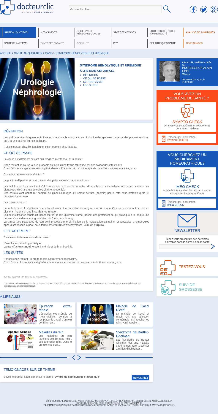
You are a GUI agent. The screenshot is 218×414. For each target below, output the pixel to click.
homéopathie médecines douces (88, 32)
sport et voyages (124, 32)
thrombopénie (64, 246)
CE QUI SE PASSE (94, 78)
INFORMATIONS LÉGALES (55, 405)
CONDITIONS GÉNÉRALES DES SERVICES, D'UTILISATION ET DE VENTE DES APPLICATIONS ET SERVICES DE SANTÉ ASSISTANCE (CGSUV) (109, 401)
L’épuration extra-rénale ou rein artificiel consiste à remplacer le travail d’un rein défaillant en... (38, 314)
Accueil (5, 53)
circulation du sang (78, 208)
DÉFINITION (90, 75)
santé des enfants (52, 43)
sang (49, 53)
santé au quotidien (16, 32)
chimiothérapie (84, 168)
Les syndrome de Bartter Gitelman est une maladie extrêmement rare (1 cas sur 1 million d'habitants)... (115, 340)
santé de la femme (15, 43)
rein (33, 140)
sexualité (83, 43)
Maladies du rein (51, 332)
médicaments (49, 32)
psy (115, 43)
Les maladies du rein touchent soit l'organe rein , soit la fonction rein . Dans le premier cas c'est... (38, 340)
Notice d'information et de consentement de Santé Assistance (109, 403)
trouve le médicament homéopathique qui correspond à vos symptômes (187, 182)
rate (118, 192)
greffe (36, 258)
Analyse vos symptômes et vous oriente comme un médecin (187, 117)
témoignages (194, 43)
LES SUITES (90, 85)
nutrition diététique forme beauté (163, 32)
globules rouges (111, 137)
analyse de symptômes (200, 32)
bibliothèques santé (163, 43)
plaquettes (135, 137)
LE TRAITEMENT (93, 81)
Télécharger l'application (187, 139)
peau (31, 224)
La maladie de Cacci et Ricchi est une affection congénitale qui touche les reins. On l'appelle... (115, 314)
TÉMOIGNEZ (140, 377)
